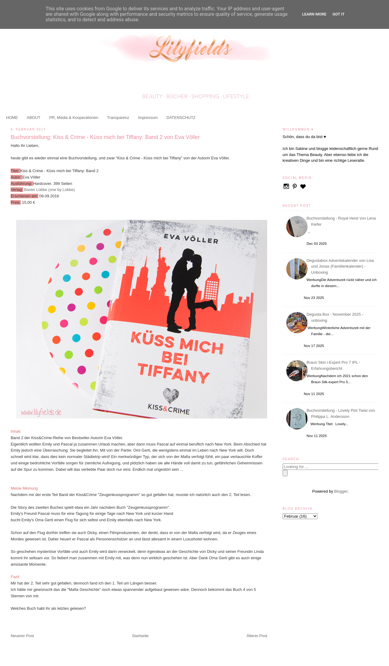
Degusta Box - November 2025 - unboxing (335, 317)
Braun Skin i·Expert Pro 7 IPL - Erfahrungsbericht (334, 365)
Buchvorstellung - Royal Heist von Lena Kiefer (342, 221)
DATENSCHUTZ (181, 117)
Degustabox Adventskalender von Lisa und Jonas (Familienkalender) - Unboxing (341, 266)
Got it (338, 14)
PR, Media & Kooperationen (73, 117)
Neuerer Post (22, 635)
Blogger (341, 491)
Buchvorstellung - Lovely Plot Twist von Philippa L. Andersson (341, 413)
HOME (12, 117)
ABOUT (33, 117)
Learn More (314, 14)
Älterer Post (256, 635)
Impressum (147, 117)
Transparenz (118, 117)
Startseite (140, 635)
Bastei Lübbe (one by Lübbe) (49, 189)
